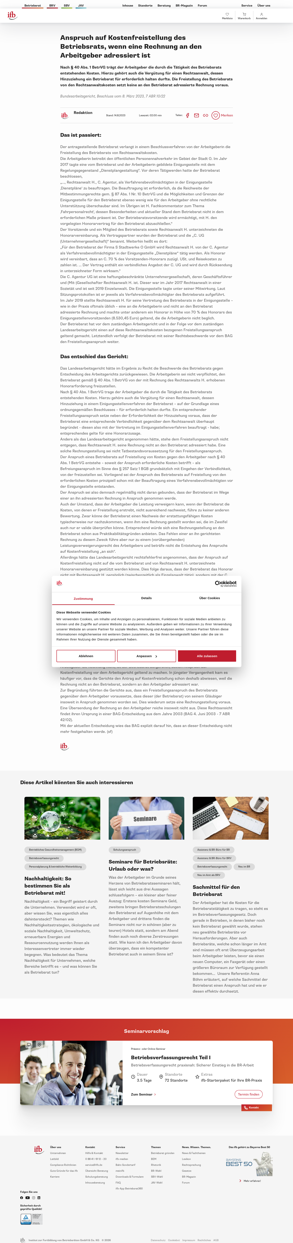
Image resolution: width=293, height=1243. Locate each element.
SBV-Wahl (157, 1176)
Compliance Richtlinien (63, 1165)
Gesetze (186, 1171)
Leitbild (54, 1159)
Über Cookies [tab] (209, 598)
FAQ (118, 1182)
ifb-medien (122, 1159)
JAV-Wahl (156, 1182)
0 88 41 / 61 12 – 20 (96, 1159)
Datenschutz (158, 1240)
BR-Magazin (189, 1176)
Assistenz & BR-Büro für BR (213, 849)
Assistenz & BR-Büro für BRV (214, 858)
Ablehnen (86, 656)
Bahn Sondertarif (125, 1165)
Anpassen (146, 656)
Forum (186, 1182)
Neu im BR (244, 866)
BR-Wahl (156, 1171)
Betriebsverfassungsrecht (44, 858)
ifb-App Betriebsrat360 (129, 1188)
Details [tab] (146, 598)
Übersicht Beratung (96, 1171)
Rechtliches (204, 1240)
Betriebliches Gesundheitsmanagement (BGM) (55, 849)
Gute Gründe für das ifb (64, 1171)
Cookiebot (174, 1240)
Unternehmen (58, 1153)
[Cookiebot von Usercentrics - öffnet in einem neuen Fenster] (218, 584)
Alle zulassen (207, 656)
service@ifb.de (93, 1165)
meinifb (120, 1171)
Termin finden (248, 1094)
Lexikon (186, 1159)
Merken (227, 115)
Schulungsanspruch (124, 849)
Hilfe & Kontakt (94, 1153)
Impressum (188, 1240)
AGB (216, 1240)
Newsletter (122, 1153)
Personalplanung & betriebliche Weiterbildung (55, 866)
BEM (153, 1159)
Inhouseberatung (95, 1182)
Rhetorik (156, 1165)
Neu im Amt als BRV (208, 875)
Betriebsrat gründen (162, 1153)
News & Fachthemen (194, 1153)
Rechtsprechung (191, 1165)
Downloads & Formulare (129, 1176)
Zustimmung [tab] (83, 598)
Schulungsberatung (96, 1176)
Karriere (54, 1176)
